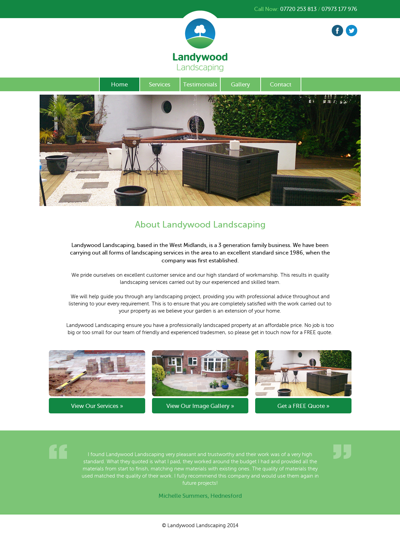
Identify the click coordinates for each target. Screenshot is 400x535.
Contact (280, 84)
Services (159, 84)
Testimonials (200, 84)
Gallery (240, 84)
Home (119, 84)
